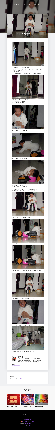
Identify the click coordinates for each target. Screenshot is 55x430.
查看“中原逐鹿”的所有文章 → (17, 365)
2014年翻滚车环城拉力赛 (12, 406)
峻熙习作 (29, 4)
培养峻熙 (39, 4)
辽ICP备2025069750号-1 (27, 419)
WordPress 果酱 (32, 423)
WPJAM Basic (30, 425)
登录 (20, 378)
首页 (14, 4)
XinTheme (26, 423)
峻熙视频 (23, 4)
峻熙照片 (18, 4)
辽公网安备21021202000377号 (27, 421)
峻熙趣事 (34, 4)
